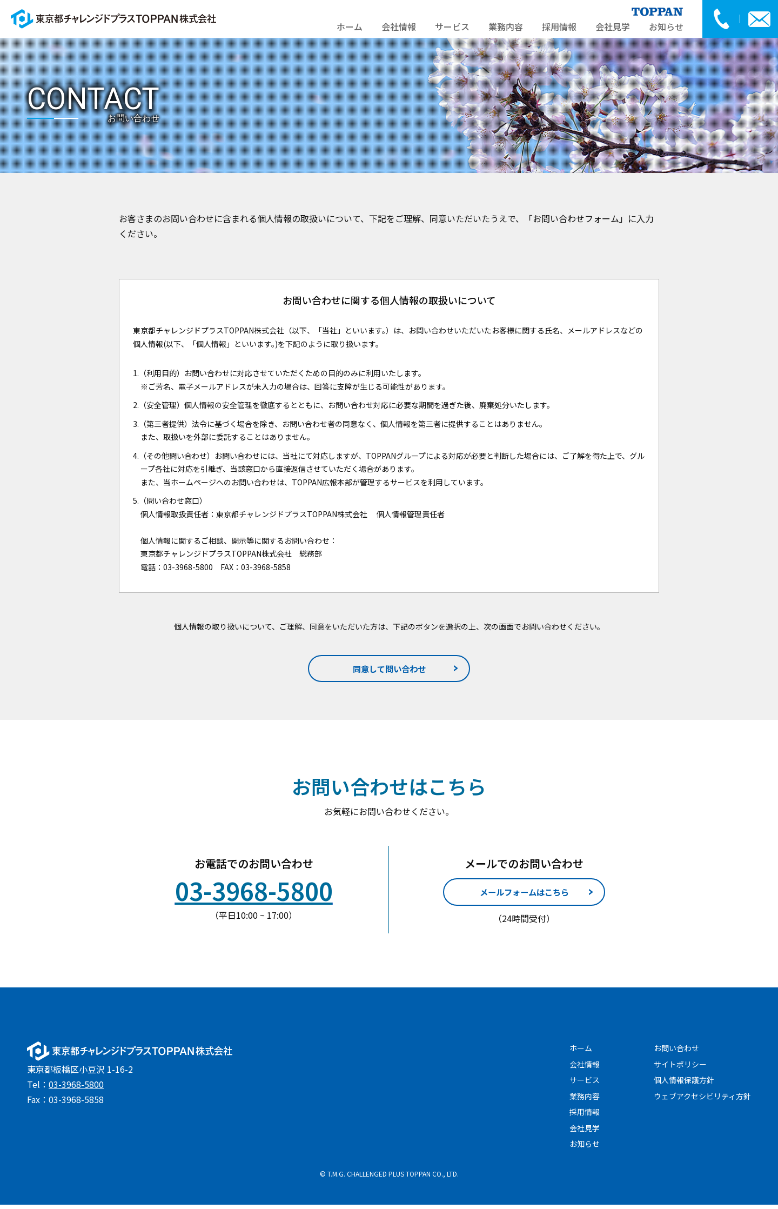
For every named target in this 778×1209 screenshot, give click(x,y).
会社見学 (612, 26)
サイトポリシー (680, 1068)
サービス (452, 26)
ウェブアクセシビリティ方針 (702, 1100)
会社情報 (398, 26)
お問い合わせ (676, 1052)
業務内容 (505, 26)
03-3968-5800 (76, 1089)
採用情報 (559, 26)
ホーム (350, 26)
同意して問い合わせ (389, 670)
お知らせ (666, 26)
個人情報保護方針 (684, 1084)
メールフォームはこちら (524, 896)
